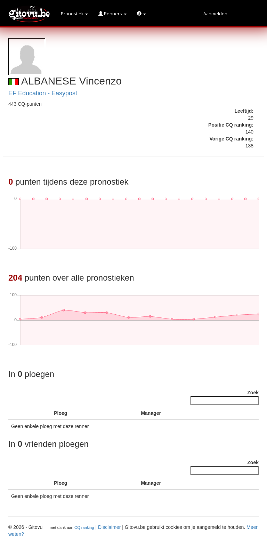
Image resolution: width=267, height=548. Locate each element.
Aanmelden (215, 14)
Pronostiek (74, 14)
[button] (141, 14)
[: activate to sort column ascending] (40, 413)
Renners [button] (112, 14)
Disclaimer (109, 527)
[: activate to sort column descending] (19, 413)
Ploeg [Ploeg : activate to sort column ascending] (60, 413)
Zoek (225, 397)
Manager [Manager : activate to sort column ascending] (151, 413)
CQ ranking (84, 527)
